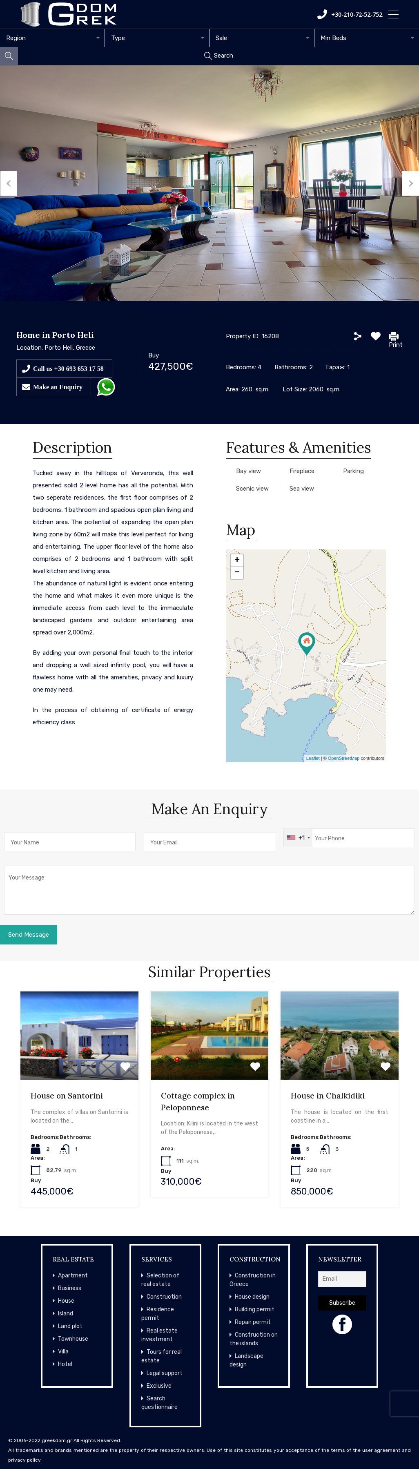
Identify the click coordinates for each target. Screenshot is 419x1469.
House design (252, 1296)
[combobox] (52, 38)
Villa (63, 1351)
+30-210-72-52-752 (349, 14)
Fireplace (302, 471)
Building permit (254, 1309)
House (66, 1300)
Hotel (65, 1364)
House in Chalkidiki (328, 1096)
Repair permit (253, 1322)
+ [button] (237, 560)
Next (410, 183)
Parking (353, 471)
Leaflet (313, 758)
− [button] (237, 573)
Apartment (73, 1275)
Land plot (70, 1326)
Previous (8, 183)
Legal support (165, 1373)
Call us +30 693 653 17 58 (68, 368)
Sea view (302, 488)
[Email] (342, 1279)
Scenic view (252, 488)
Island (65, 1313)
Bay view (248, 471)
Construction (164, 1296)
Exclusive (159, 1385)
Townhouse (73, 1338)
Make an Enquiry (57, 387)
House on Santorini (67, 1096)
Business (69, 1288)
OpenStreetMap (344, 758)
